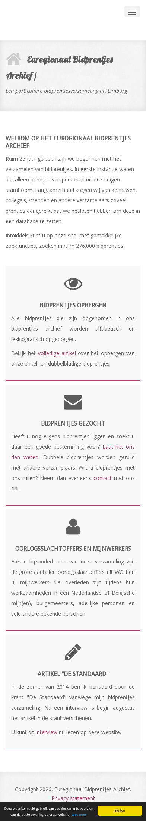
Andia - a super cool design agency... (47, 20)
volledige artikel (57, 353)
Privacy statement (73, 798)
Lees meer (79, 814)
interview (46, 732)
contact (102, 477)
